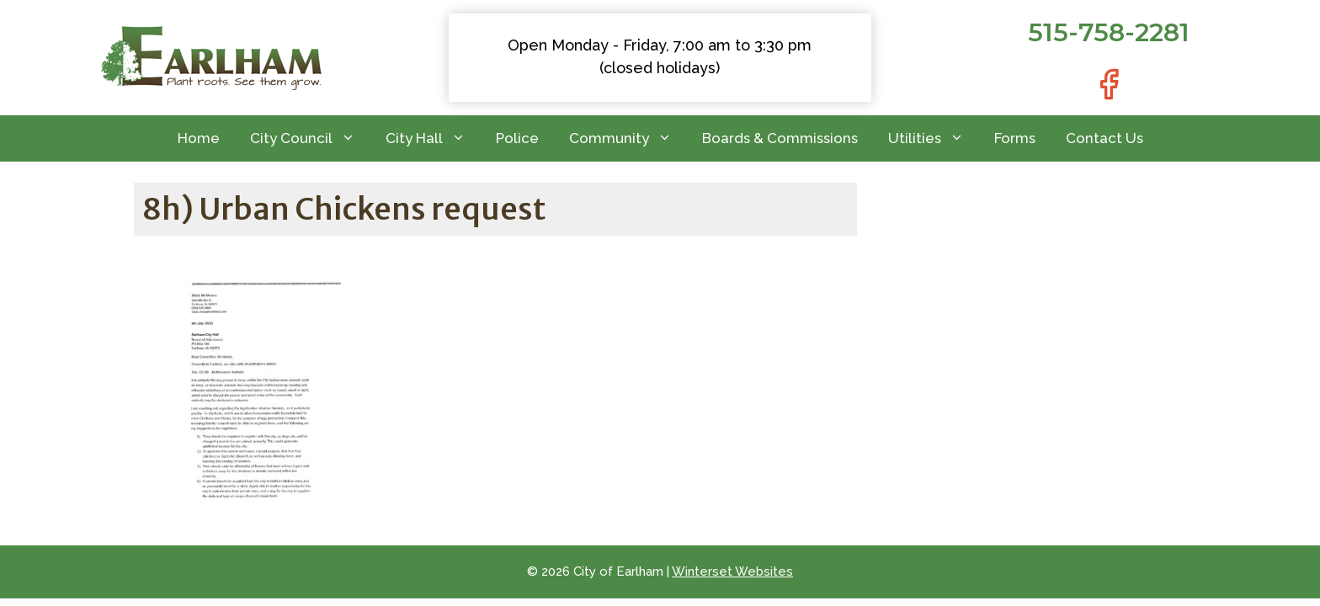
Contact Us (1104, 138)
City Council (310, 138)
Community (628, 138)
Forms (1014, 138)
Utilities (933, 138)
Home (199, 138)
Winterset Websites (732, 571)
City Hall (433, 138)
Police (517, 138)
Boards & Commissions (780, 138)
